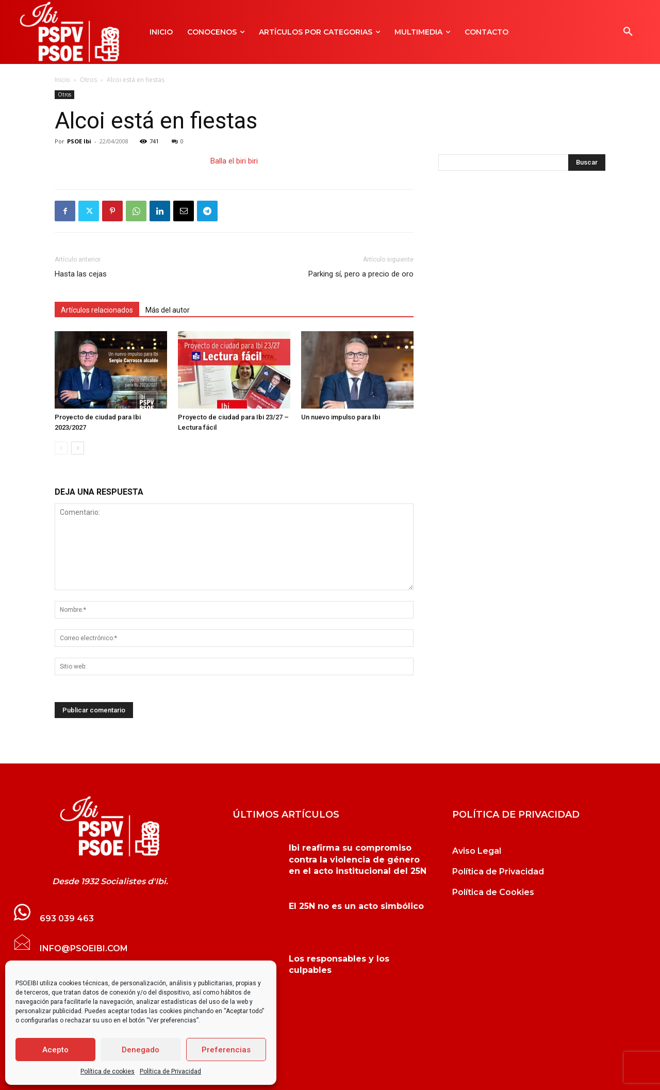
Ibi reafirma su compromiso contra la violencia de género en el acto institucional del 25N (357, 859)
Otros (88, 79)
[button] (628, 32)
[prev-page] (61, 448)
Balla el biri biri (234, 161)
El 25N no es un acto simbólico (356, 906)
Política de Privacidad (170, 1071)
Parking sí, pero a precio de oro (361, 274)
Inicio (62, 79)
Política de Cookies (493, 892)
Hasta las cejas (81, 274)
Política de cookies (107, 1071)
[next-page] (77, 448)
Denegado (140, 1049)
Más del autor (167, 310)
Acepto (55, 1049)
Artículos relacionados (97, 310)
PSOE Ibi (79, 141)
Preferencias (226, 1049)
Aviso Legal (476, 851)
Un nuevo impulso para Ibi (340, 417)
